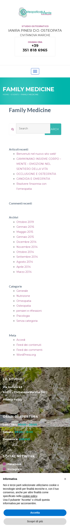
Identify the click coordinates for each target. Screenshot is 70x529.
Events (15, 94)
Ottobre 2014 (25, 252)
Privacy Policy (12, 399)
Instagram (12, 469)
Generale (22, 291)
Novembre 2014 (27, 247)
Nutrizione (23, 296)
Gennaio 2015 (25, 237)
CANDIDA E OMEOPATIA (33, 178)
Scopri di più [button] (35, 521)
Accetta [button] (35, 512)
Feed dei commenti (29, 350)
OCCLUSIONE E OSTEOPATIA (36, 174)
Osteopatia (23, 305)
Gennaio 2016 (25, 226)
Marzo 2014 (24, 272)
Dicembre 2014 (26, 242)
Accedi (20, 339)
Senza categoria (27, 321)
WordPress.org (26, 354)
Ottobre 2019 (25, 222)
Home (6, 94)
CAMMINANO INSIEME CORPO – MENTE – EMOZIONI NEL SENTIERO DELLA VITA (38, 164)
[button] (65, 479)
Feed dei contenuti (28, 345)
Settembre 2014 (27, 256)
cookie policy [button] (29, 496)
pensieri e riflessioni (29, 310)
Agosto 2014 (24, 261)
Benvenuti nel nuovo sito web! (36, 153)
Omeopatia (23, 301)
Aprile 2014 (23, 267)
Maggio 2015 (24, 231)
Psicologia (23, 315)
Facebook (12, 464)
